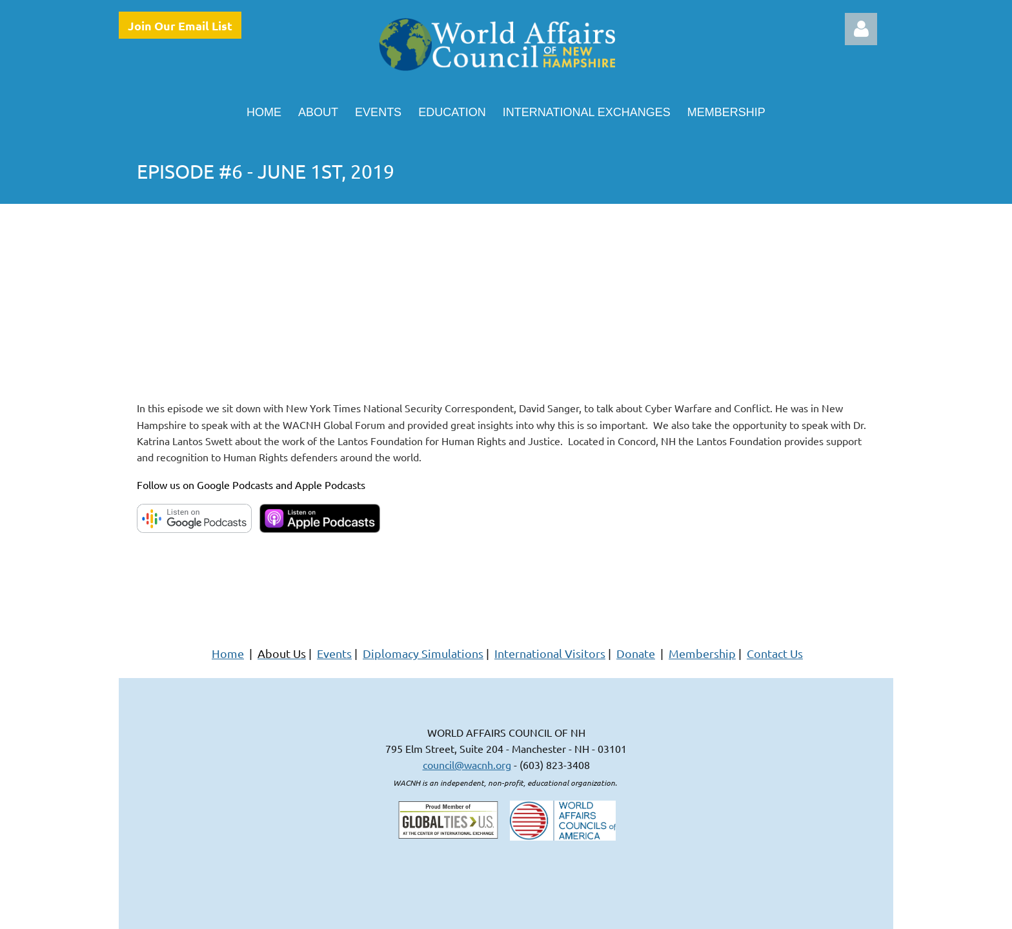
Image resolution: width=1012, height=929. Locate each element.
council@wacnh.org (467, 764)
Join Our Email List (180, 25)
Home (228, 653)
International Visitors (549, 653)
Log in (861, 29)
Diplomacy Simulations (423, 653)
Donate (635, 653)
